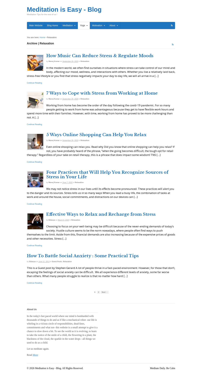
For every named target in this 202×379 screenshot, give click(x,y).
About (112, 25)
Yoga (82, 25)
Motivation (97, 25)
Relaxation (84, 61)
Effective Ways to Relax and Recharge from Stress (101, 214)
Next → (105, 292)
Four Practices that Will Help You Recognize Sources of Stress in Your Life (107, 174)
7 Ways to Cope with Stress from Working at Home (102, 93)
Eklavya (52, 220)
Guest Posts (57, 261)
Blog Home (52, 25)
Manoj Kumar (54, 61)
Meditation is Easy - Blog (64, 9)
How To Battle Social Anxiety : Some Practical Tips (83, 255)
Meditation (68, 25)
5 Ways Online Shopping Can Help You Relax (96, 134)
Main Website (36, 25)
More (35, 355)
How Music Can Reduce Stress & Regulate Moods (99, 55)
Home (42, 37)
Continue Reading (34, 83)
